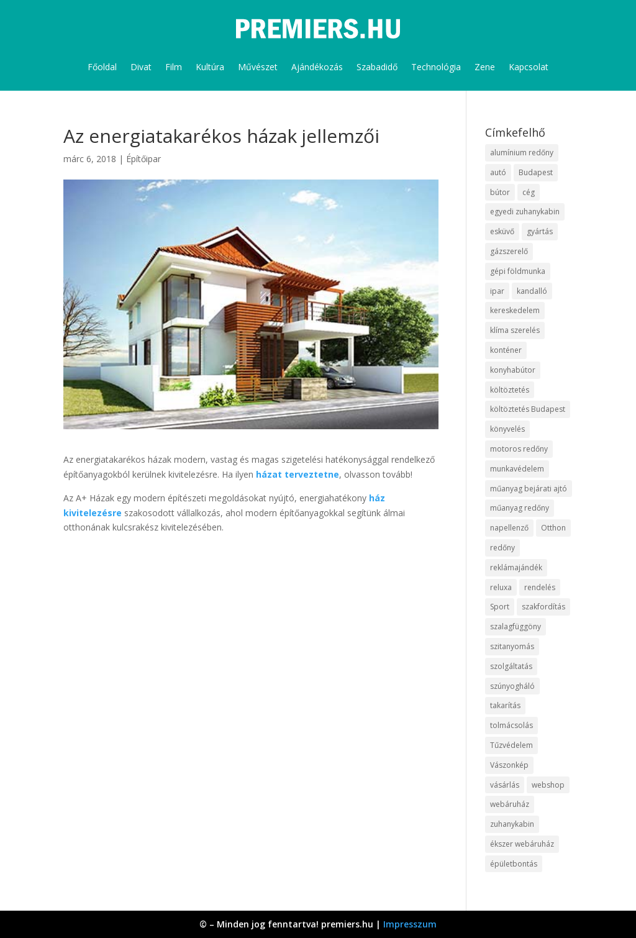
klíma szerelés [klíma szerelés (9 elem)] (515, 330)
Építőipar (143, 159)
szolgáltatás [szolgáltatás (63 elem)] (511, 666)
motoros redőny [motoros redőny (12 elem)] (519, 449)
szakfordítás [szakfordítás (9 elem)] (543, 606)
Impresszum (410, 924)
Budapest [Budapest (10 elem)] (536, 172)
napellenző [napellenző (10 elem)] (509, 527)
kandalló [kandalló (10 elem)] (532, 291)
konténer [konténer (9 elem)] (506, 350)
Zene (485, 67)
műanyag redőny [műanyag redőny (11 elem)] (519, 508)
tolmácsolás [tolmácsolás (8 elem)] (511, 725)
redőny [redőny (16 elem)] (502, 547)
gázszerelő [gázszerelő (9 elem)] (509, 251)
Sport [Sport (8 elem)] (499, 606)
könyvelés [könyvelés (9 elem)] (507, 429)
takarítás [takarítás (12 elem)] (505, 705)
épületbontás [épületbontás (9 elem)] (513, 863)
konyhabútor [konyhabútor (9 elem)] (512, 370)
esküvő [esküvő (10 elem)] (502, 231)
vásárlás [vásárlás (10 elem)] (504, 785)
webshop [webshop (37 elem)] (548, 785)
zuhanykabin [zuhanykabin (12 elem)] (512, 824)
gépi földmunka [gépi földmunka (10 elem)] (517, 271)
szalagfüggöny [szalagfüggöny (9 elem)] (515, 626)
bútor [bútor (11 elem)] (500, 192)
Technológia (436, 67)
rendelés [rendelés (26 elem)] (539, 587)
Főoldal (102, 67)
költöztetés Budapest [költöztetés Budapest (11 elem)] (527, 409)
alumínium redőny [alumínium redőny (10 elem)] (521, 152)
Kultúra (210, 67)
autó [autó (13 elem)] (498, 172)
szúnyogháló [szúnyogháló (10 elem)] (512, 686)
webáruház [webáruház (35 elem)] (509, 804)
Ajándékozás (317, 67)
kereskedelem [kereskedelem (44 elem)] (515, 310)
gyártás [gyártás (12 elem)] (540, 231)
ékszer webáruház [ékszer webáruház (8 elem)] (522, 844)
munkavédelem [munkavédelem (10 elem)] (517, 468)
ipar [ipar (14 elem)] (497, 291)
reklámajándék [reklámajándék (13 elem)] (516, 567)
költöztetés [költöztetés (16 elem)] (509, 390)
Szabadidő (377, 67)
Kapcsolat (528, 67)
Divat (141, 67)
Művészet (258, 67)
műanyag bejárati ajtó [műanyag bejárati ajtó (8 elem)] (528, 488)
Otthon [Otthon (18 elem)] (553, 527)
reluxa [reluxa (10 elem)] (501, 587)
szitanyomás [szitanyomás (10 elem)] (512, 646)
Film (173, 67)
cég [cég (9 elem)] (528, 192)
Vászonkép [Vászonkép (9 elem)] (509, 765)
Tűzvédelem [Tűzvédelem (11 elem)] (511, 745)
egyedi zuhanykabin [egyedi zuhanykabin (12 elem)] (525, 211)
